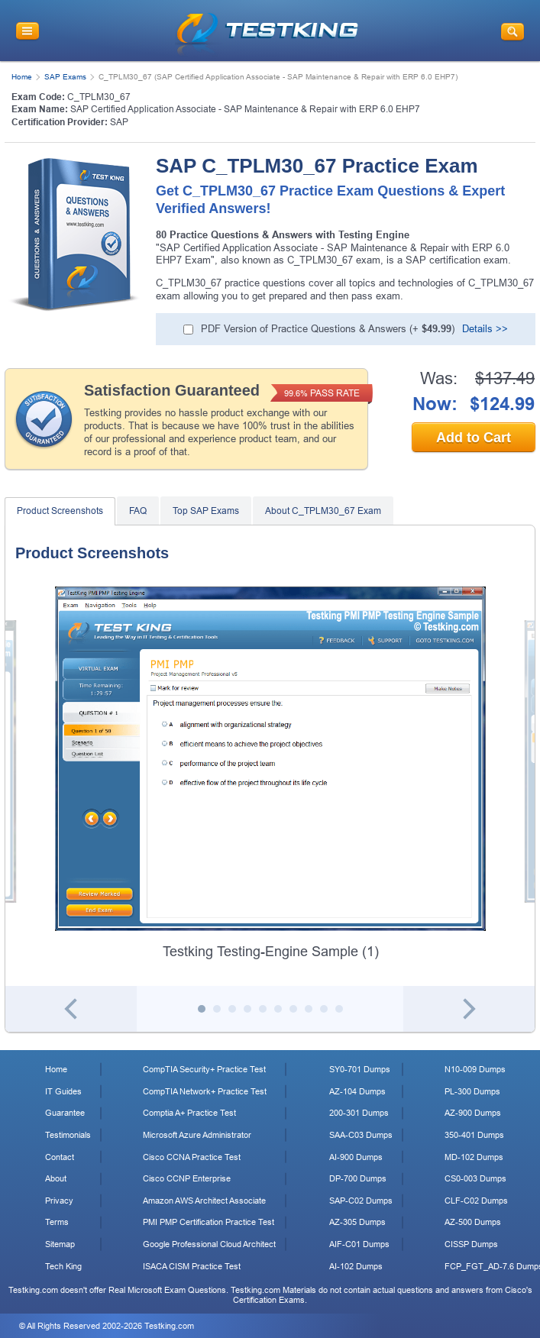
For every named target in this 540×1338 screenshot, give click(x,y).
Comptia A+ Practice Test (189, 1112)
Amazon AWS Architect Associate (204, 1200)
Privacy (59, 1200)
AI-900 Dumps (356, 1157)
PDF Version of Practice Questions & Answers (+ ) (327, 328)
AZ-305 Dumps (357, 1221)
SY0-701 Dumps (359, 1069)
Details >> (485, 328)
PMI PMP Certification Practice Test (208, 1221)
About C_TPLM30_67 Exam (323, 511)
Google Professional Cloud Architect (209, 1244)
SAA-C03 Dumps (361, 1134)
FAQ (138, 511)
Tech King (63, 1266)
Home (21, 77)
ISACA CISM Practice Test (192, 1266)
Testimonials (68, 1134)
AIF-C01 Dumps (359, 1244)
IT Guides (63, 1091)
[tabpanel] (270, 774)
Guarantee (65, 1112)
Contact (59, 1157)
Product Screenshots (60, 511)
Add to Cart (473, 437)
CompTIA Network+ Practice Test (205, 1091)
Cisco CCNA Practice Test (192, 1157)
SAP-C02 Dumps (361, 1200)
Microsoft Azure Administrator (197, 1134)
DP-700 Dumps (357, 1178)
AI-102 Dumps (356, 1266)
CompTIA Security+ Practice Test (204, 1069)
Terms (57, 1221)
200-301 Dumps (359, 1112)
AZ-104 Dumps (357, 1091)
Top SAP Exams (206, 511)
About (55, 1178)
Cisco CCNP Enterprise (187, 1178)
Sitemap (60, 1244)
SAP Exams (65, 77)
